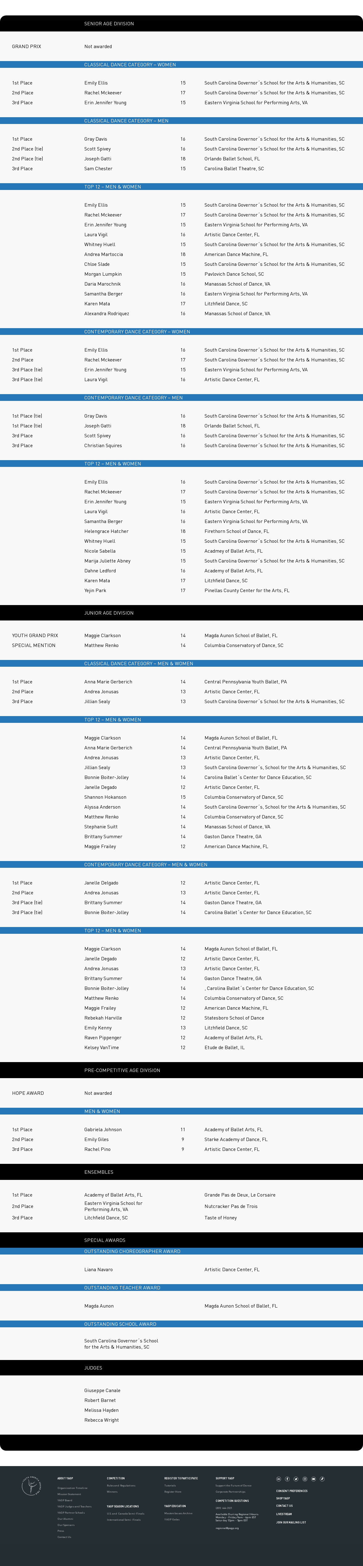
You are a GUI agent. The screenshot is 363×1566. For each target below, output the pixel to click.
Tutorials (170, 1485)
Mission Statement (69, 1494)
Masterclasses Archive (178, 1513)
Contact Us (64, 1537)
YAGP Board (65, 1500)
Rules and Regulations (121, 1485)
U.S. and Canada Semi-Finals (126, 1513)
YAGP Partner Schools (71, 1512)
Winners (112, 1491)
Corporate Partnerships (230, 1491)
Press (60, 1530)
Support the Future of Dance (233, 1485)
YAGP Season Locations (123, 1506)
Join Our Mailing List (291, 1522)
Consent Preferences (291, 1491)
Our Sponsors (65, 1525)
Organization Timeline (72, 1488)
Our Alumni (65, 1518)
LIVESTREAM (286, 1514)
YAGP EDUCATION (175, 1506)
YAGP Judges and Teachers (74, 1506)
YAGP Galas (171, 1519)
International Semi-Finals (124, 1519)
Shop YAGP (283, 1498)
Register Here (172, 1491)
